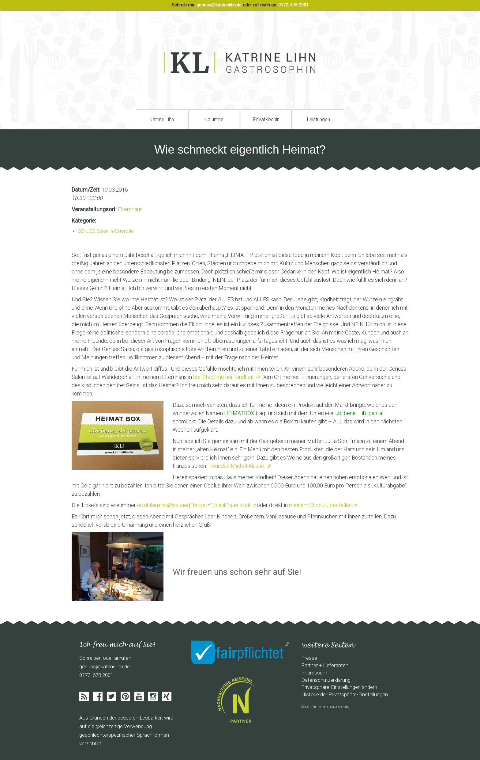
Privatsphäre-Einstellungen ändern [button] (339, 687)
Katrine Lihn (161, 119)
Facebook (98, 696)
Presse (309, 658)
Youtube (139, 696)
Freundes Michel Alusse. (236, 466)
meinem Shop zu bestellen (320, 505)
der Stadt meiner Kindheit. (224, 377)
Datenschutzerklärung (326, 680)
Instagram (153, 696)
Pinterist (125, 696)
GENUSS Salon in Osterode (106, 231)
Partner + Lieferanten (324, 665)
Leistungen (318, 119)
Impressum (314, 673)
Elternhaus (130, 209)
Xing (166, 696)
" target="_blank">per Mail (193, 505)
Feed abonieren (84, 696)
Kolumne (213, 119)
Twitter (111, 696)
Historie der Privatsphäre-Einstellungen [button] (344, 694)
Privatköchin (266, 119)
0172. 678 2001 (293, 5)
